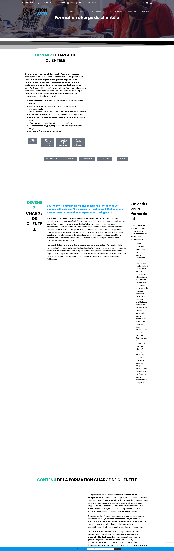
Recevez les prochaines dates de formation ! (70, 549)
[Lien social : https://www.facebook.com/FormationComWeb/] (142, 3)
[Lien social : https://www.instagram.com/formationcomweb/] (150, 3)
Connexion (147, 12)
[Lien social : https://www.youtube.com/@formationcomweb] (146, 3)
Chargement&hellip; (118, 85)
